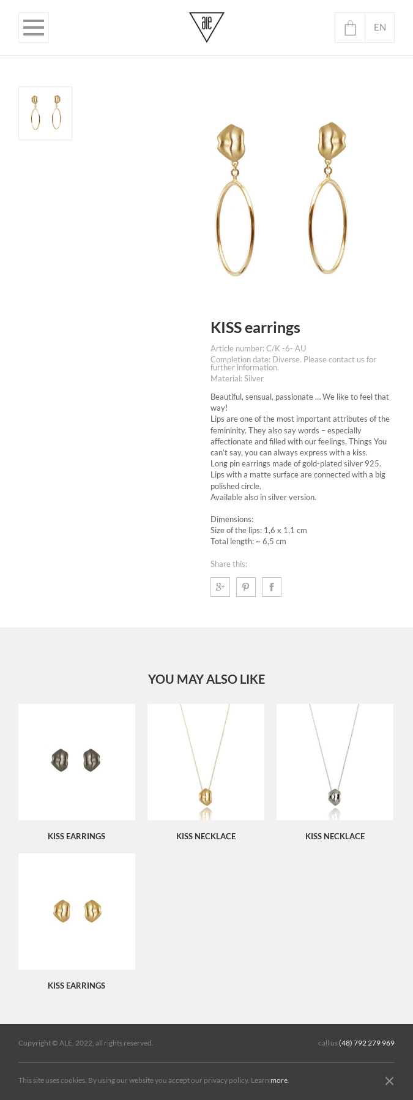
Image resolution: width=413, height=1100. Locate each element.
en (380, 27)
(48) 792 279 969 (367, 1043)
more (279, 1080)
